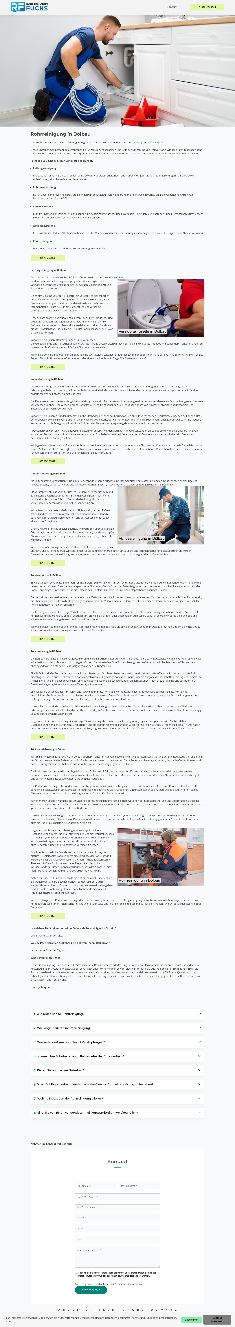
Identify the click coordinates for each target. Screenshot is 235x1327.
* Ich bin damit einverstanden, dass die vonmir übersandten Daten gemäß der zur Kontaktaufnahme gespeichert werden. (117, 1274)
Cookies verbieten (217, 1319)
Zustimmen (191, 1319)
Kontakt (172, 7)
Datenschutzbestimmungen (92, 1275)
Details (8, 1321)
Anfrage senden (91, 1290)
